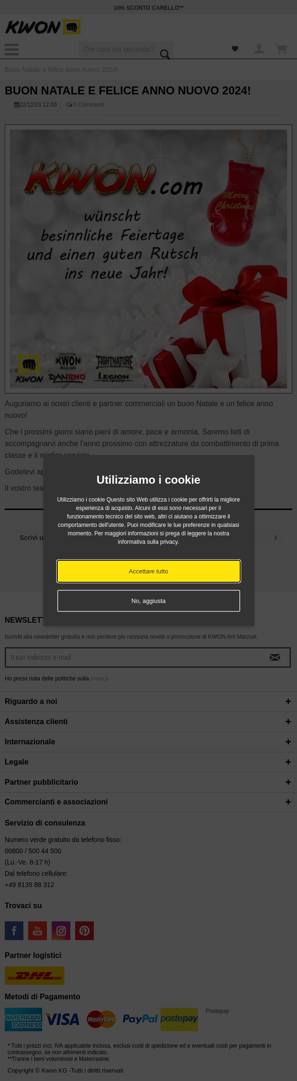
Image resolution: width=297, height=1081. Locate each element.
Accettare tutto (148, 571)
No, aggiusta (148, 600)
